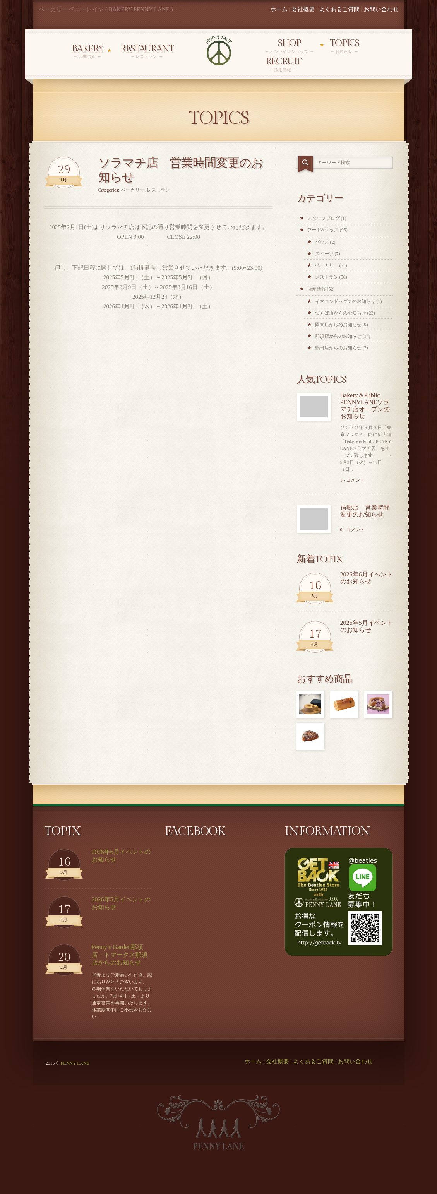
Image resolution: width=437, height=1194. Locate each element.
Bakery (87, 51)
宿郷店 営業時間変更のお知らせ (365, 511)
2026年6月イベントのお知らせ (366, 578)
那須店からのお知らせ (338, 336)
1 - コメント (352, 480)
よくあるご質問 (339, 9)
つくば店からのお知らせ (340, 313)
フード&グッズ (323, 230)
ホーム (279, 9)
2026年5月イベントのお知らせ (366, 626)
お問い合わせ (381, 9)
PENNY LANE (75, 1063)
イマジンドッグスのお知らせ (345, 301)
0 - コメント (352, 529)
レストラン (158, 190)
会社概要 (303, 9)
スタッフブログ (323, 218)
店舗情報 (316, 289)
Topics (344, 46)
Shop (290, 46)
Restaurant (147, 51)
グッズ (322, 242)
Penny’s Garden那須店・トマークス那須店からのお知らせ (119, 955)
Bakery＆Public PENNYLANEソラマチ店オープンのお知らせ (365, 405)
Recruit (283, 64)
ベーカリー (132, 190)
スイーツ (324, 254)
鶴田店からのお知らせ (338, 348)
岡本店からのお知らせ (338, 324)
